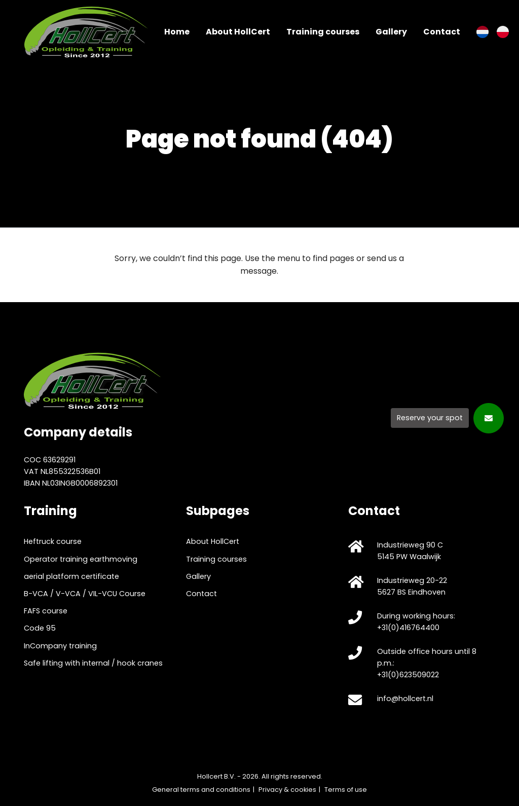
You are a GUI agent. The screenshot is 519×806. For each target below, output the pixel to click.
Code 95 (40, 628)
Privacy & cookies (287, 789)
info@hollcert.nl (405, 698)
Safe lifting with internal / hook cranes (93, 663)
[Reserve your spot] (447, 417)
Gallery (391, 32)
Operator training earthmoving (80, 559)
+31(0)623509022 (408, 675)
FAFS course (45, 611)
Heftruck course (53, 541)
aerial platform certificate (71, 576)
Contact (441, 32)
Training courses (322, 32)
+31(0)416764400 (408, 627)
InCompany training (60, 646)
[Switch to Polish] (503, 32)
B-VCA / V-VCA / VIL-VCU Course (84, 594)
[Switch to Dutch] (482, 32)
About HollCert (238, 32)
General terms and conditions (201, 789)
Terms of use (345, 789)
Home (177, 32)
